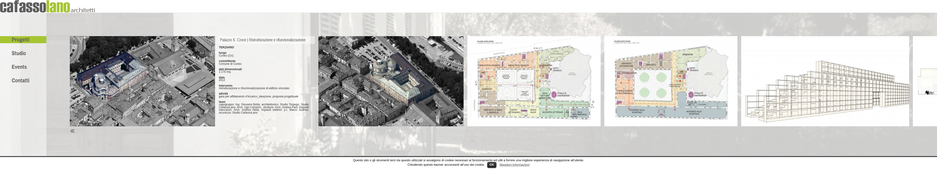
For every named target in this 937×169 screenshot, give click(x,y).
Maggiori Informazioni (514, 164)
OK (492, 164)
